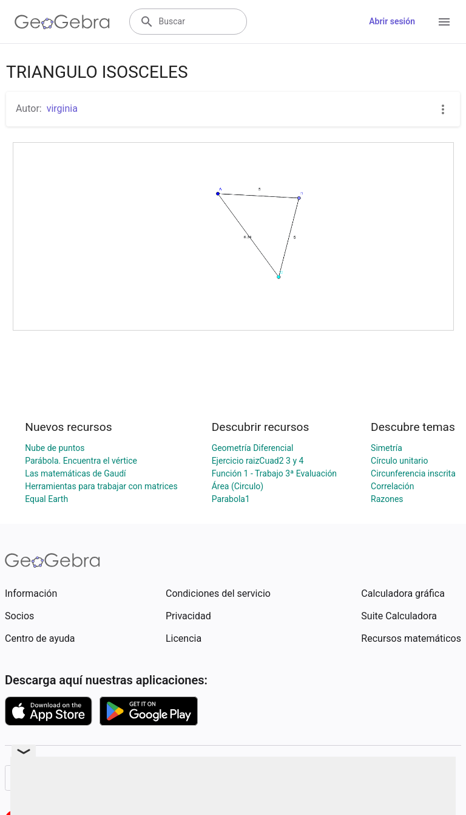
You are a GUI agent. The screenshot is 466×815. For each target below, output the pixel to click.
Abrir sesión (392, 21)
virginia (62, 108)
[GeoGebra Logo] (62, 22)
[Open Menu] (444, 22)
